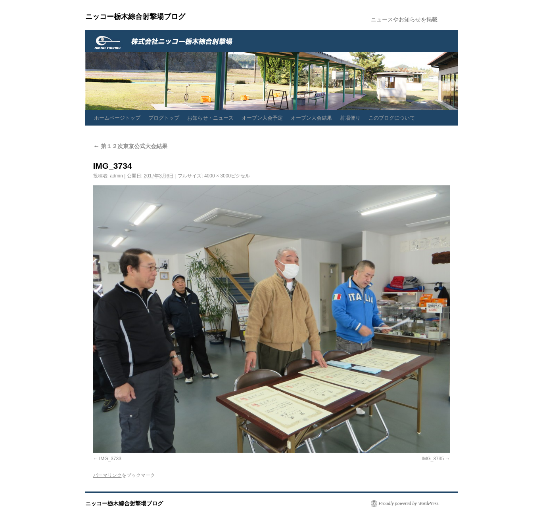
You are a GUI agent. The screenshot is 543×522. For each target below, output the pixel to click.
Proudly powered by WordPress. (409, 503)
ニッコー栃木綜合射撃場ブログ (135, 17)
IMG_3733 (110, 458)
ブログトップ (163, 118)
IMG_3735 (433, 458)
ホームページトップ (117, 118)
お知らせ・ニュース (210, 118)
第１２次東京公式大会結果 (130, 146)
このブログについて (391, 118)
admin (116, 176)
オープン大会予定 (262, 118)
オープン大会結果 (311, 118)
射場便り (350, 118)
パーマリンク (107, 475)
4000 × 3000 (217, 176)
